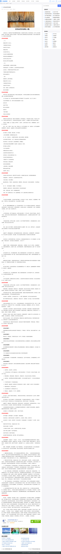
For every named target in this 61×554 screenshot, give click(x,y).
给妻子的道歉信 (48, 26)
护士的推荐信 (47, 17)
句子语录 (32, 1)
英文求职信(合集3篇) (25, 538)
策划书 (46, 39)
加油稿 (10, 3)
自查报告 (54, 41)
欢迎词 (46, 43)
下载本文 (14, 9)
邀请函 (46, 35)
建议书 (54, 43)
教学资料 (27, 1)
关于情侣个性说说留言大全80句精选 (28, 541)
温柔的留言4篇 (47, 11)
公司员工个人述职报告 (6, 538)
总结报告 (13, 1)
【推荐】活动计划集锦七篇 (26, 543)
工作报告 (54, 37)
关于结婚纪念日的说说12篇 (7, 543)
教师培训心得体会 (24, 546)
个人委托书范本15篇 (25, 539)
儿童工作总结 (55, 23)
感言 (54, 39)
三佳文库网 (28, 552)
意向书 (46, 37)
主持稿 (46, 33)
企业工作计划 (55, 11)
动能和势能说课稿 (24, 544)
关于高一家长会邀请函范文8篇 (8, 539)
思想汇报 (54, 46)
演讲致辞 (18, 1)
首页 (9, 1)
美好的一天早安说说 (6, 544)
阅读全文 (11, 9)
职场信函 (23, 1)
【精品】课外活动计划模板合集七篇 (9, 546)
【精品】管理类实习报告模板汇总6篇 (9, 541)
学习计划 (54, 33)
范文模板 (37, 1)
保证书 (46, 41)
